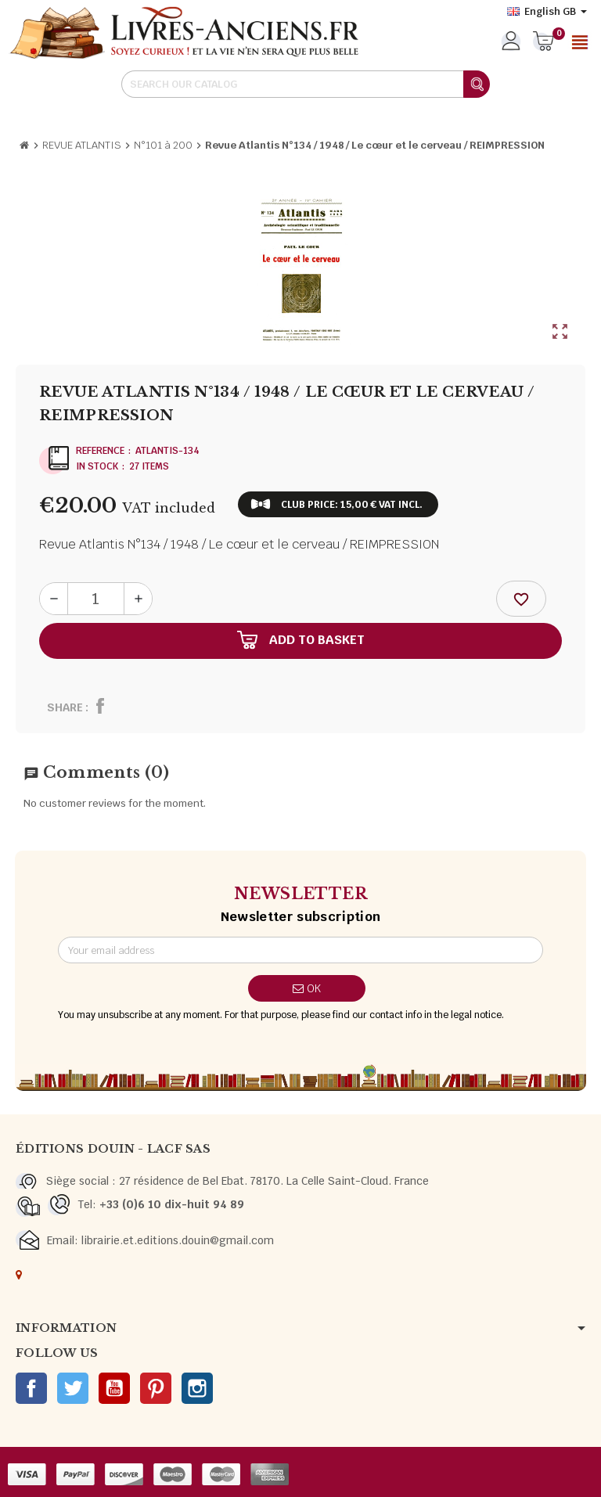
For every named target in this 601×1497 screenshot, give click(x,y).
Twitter (72, 1388)
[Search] (305, 84)
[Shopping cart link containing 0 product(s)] (543, 42)
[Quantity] (95, 598)
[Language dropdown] (547, 11)
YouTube (114, 1388)
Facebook (31, 1388)
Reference (100, 450)
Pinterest (155, 1388)
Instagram (197, 1388)
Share (65, 707)
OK (307, 988)
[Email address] (301, 950)
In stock (97, 466)
